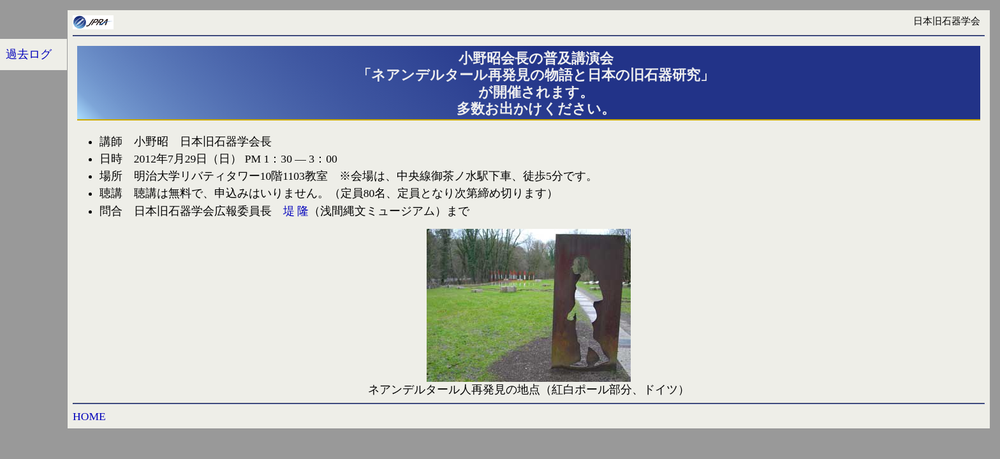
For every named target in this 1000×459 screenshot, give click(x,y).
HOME (89, 416)
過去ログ (29, 54)
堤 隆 (296, 211)
